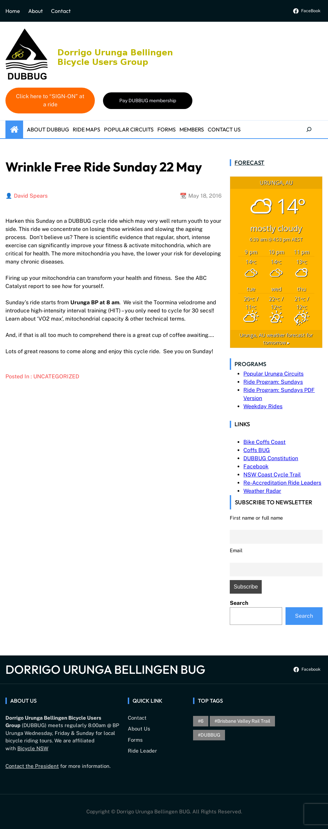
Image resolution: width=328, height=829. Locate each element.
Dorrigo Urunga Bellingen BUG (105, 669)
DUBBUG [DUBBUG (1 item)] (210, 735)
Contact (61, 10)
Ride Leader (142, 751)
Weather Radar (262, 491)
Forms (135, 740)
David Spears (31, 196)
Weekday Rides (262, 406)
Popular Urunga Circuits (273, 374)
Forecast (249, 162)
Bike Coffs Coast (264, 442)
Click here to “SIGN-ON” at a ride (50, 100)
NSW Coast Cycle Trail (272, 474)
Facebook (256, 466)
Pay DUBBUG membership (147, 100)
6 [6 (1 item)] (202, 721)
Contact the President (32, 766)
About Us (139, 729)
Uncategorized (56, 376)
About (35, 10)
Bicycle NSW (32, 748)
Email (236, 550)
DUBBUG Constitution (270, 458)
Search (239, 603)
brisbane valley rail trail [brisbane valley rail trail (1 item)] (243, 721)
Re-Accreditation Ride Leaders (282, 483)
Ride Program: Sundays (273, 382)
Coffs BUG (256, 450)
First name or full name (256, 518)
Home (12, 10)
